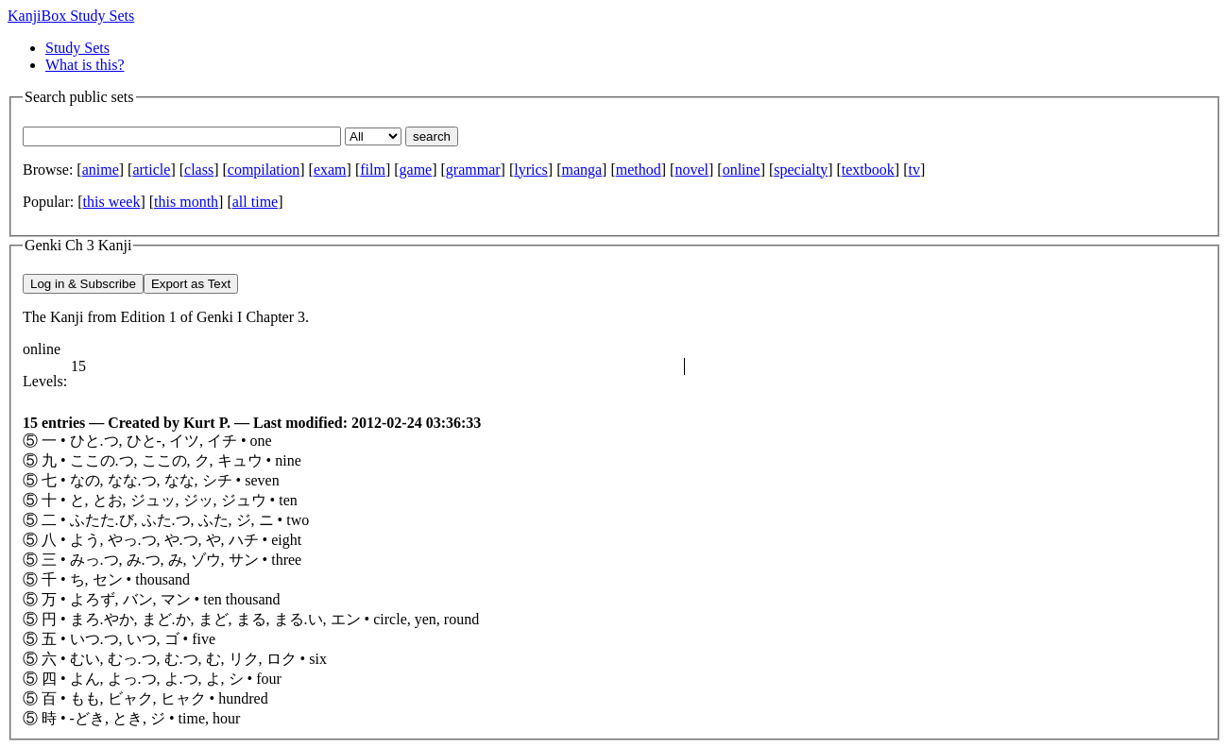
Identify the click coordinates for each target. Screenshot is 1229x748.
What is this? (85, 65)
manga (581, 170)
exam (330, 170)
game (416, 170)
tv (913, 170)
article (151, 170)
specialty (801, 170)
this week (112, 202)
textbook (868, 170)
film (372, 170)
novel (691, 170)
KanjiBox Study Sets (71, 16)
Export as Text (190, 284)
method (638, 170)
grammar (473, 170)
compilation (263, 170)
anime (100, 170)
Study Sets (77, 48)
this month (186, 202)
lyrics (531, 170)
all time (255, 202)
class (198, 170)
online (741, 170)
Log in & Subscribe (83, 284)
